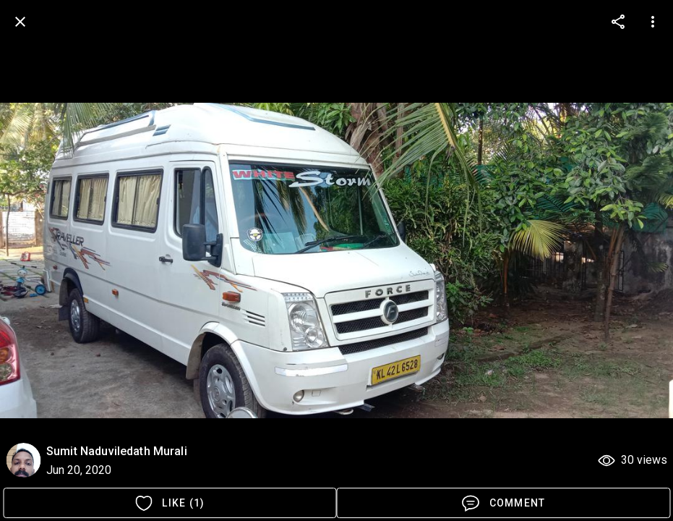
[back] (20, 21)
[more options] (618, 21)
